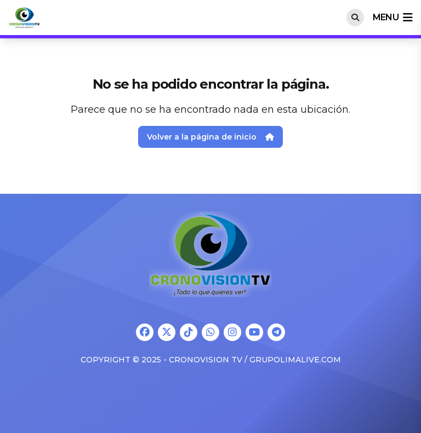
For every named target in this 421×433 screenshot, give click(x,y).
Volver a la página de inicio (210, 137)
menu (392, 17)
